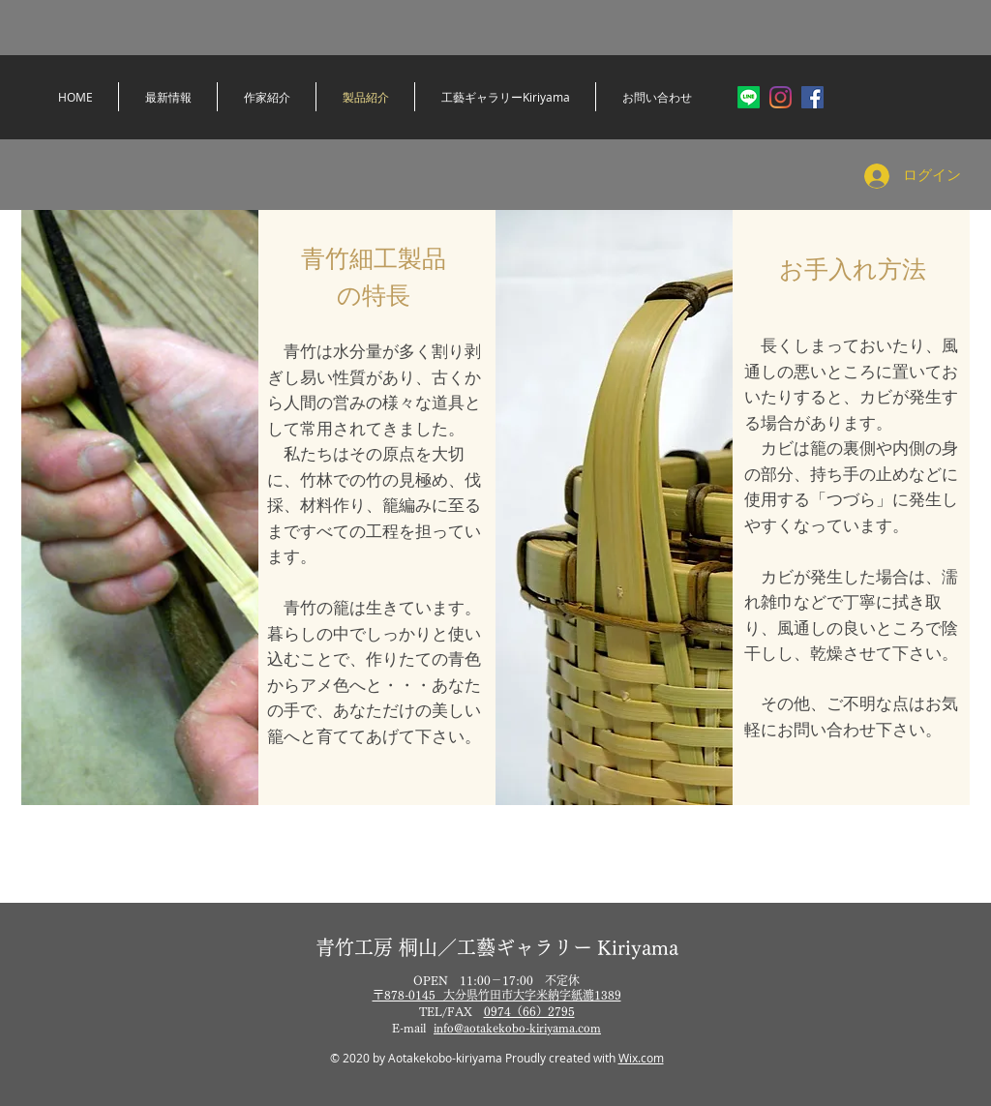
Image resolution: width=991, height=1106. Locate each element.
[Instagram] (780, 97)
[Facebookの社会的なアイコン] (812, 97)
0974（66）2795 (529, 1011)
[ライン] (748, 97)
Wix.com (641, 1057)
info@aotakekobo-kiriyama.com (517, 1027)
